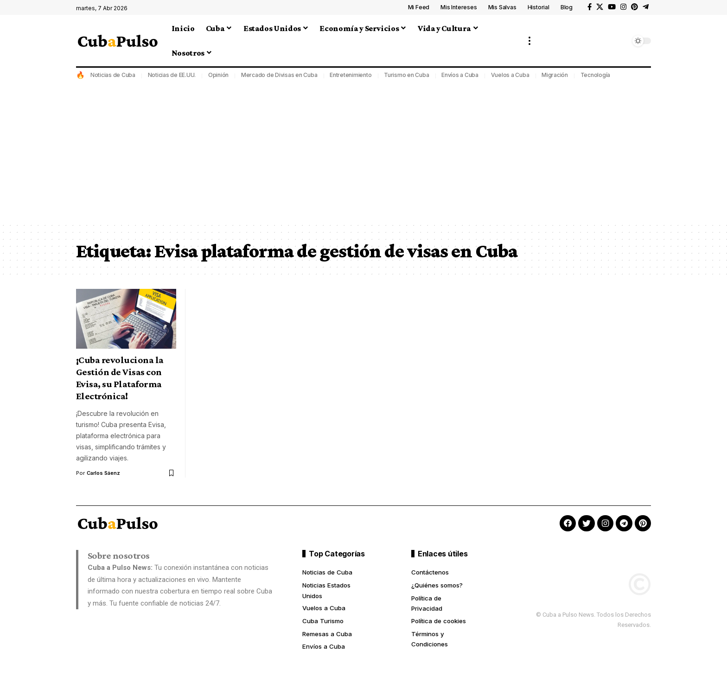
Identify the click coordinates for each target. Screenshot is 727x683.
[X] (600, 7)
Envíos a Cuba (459, 74)
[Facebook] (589, 7)
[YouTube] (612, 7)
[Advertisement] (363, 152)
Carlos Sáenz (104, 473)
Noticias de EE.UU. (172, 74)
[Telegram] (645, 7)
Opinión (218, 74)
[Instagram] (623, 7)
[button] (529, 40)
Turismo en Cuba (406, 74)
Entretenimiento (350, 74)
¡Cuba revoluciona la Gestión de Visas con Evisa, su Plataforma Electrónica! (120, 378)
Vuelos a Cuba (510, 74)
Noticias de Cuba (112, 74)
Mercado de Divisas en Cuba (279, 74)
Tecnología (595, 74)
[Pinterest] (634, 7)
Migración (555, 74)
